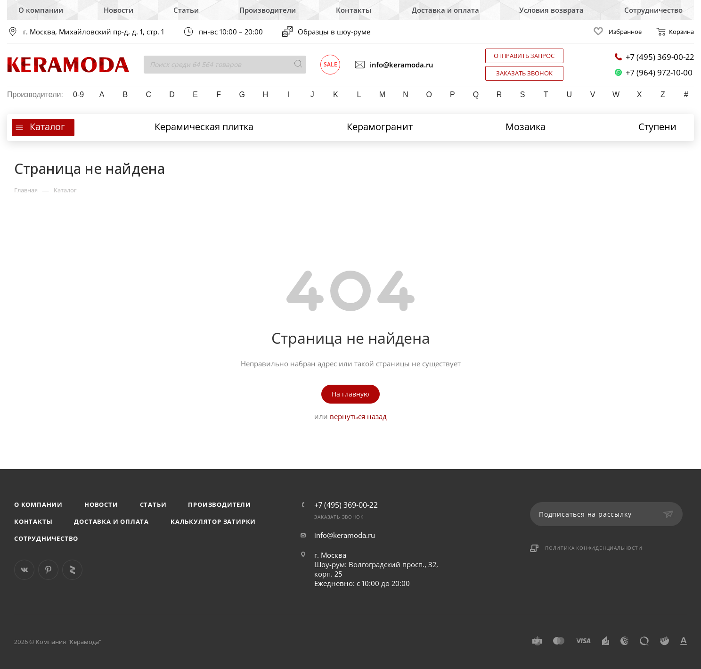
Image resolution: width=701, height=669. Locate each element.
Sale (330, 64)
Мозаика (525, 126)
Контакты (353, 10)
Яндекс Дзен (72, 570)
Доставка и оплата (445, 10)
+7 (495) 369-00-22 (654, 57)
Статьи (186, 10)
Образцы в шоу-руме (326, 31)
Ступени (657, 126)
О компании (40, 10)
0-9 (78, 95)
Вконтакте (24, 570)
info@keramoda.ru (393, 64)
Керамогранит (380, 126)
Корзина (675, 31)
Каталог (47, 126)
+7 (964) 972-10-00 (654, 72)
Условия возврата (551, 10)
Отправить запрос (524, 55)
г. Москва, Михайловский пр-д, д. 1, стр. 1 (93, 31)
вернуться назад (358, 416)
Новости (118, 10)
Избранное (616, 31)
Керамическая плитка (204, 126)
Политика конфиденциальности (594, 548)
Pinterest (48, 570)
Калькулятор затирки (213, 521)
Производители (267, 10)
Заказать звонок (524, 73)
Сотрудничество (653, 10)
